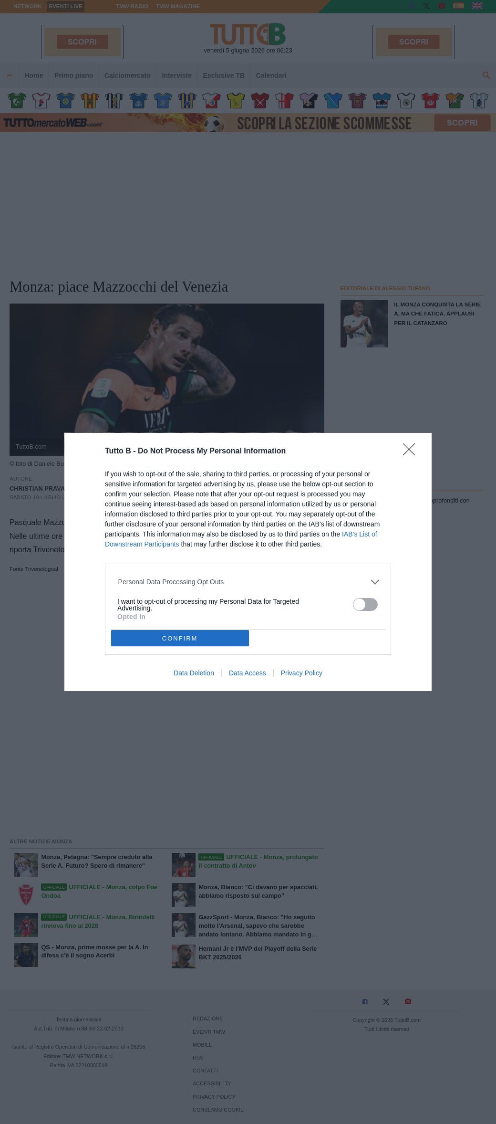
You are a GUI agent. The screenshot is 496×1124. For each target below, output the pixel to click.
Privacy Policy (301, 673)
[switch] (365, 604)
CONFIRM (180, 638)
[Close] (412, 452)
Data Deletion (194, 673)
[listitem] (248, 582)
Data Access (247, 673)
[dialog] (248, 562)
